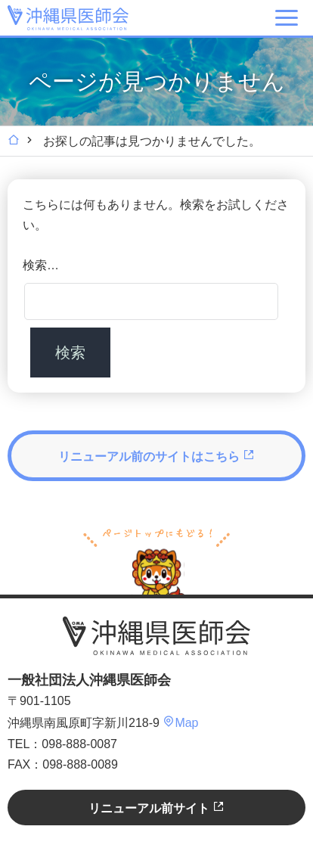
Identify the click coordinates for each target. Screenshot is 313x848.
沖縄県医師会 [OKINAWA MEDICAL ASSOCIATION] (68, 17)
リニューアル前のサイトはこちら (156, 456)
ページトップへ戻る (156, 560)
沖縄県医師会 (156, 636)
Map (180, 722)
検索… (41, 265)
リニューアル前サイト (156, 807)
